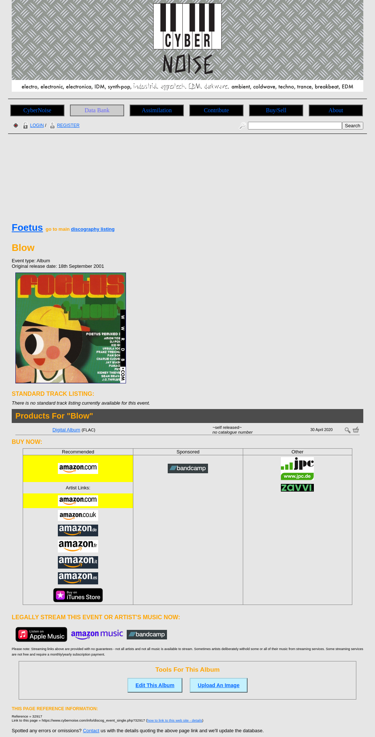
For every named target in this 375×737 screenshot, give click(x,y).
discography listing (93, 229)
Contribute (216, 110)
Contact (91, 730)
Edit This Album (154, 685)
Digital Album (66, 430)
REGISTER (63, 125)
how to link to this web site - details (174, 720)
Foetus (27, 227)
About (335, 110)
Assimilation (157, 110)
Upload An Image (219, 685)
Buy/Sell (276, 110)
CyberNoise (37, 110)
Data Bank (97, 110)
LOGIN (32, 125)
